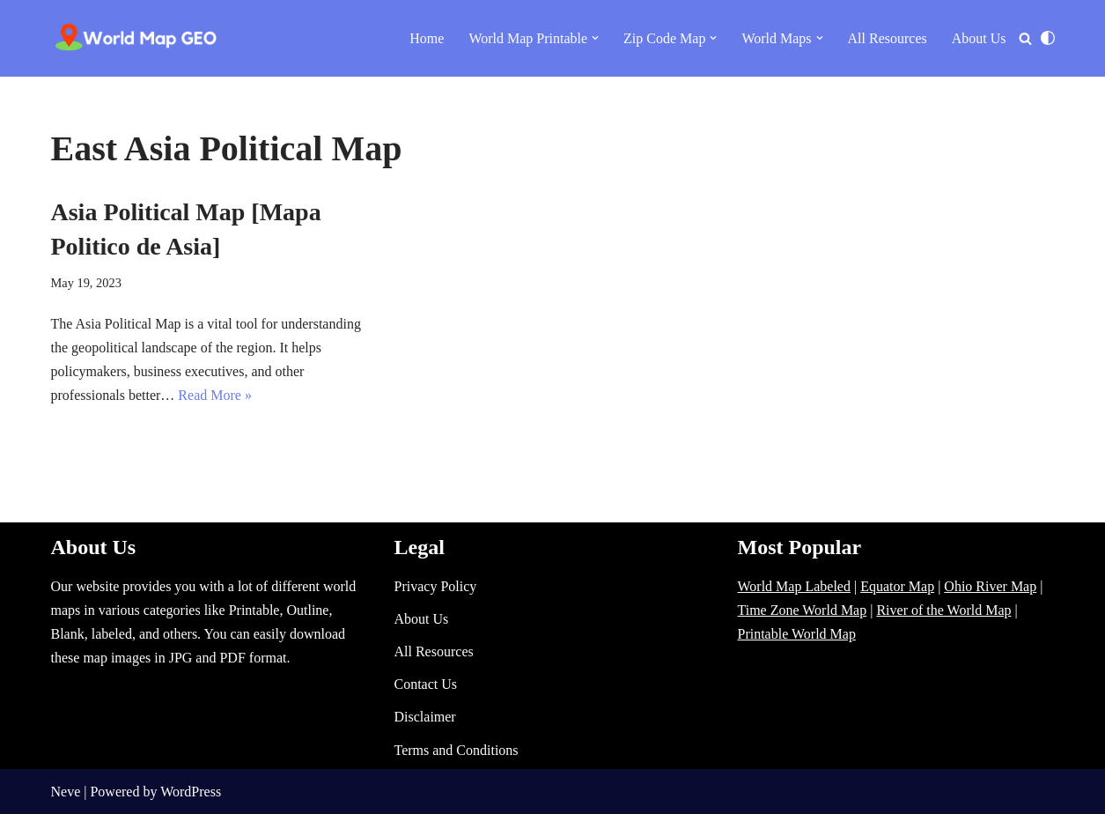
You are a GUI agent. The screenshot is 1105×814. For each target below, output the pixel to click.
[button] (595, 37)
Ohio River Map (990, 586)
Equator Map (897, 586)
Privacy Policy (435, 586)
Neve (66, 791)
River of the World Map (943, 610)
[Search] (1025, 38)
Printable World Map (797, 633)
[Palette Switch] (1048, 38)
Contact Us (426, 684)
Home (426, 38)
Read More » (215, 395)
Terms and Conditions (456, 750)
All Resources (887, 38)
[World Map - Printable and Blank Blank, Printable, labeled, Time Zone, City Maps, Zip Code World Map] (136, 38)
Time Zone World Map (802, 610)
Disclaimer (425, 716)
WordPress (190, 791)
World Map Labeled (794, 586)
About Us (979, 38)
